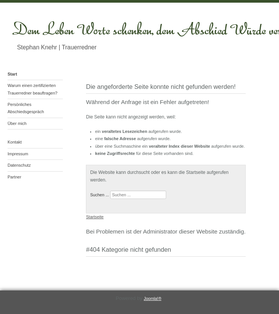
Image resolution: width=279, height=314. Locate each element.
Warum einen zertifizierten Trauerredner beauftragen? (33, 89)
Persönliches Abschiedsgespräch (26, 108)
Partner (14, 177)
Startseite (94, 217)
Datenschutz (19, 165)
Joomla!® (153, 298)
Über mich (17, 123)
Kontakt (15, 142)
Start (12, 74)
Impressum (18, 153)
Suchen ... (99, 195)
